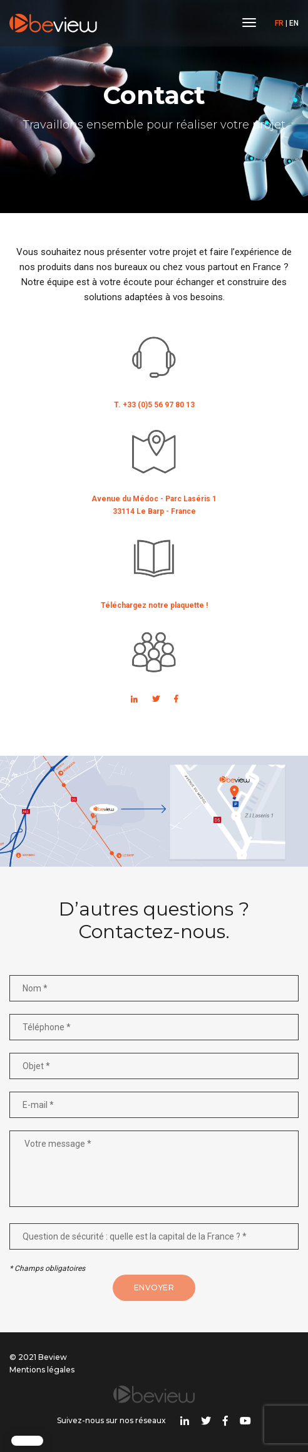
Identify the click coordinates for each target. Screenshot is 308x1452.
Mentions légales (41, 1369)
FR (279, 23)
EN (294, 23)
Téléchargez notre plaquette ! (154, 605)
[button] (27, 1441)
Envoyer (154, 1287)
